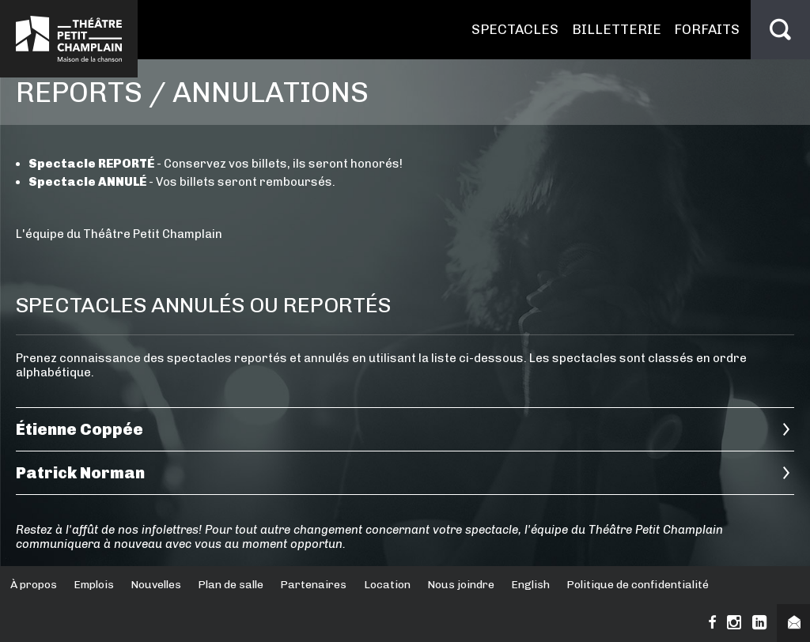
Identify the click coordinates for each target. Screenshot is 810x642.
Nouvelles (156, 584)
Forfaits (707, 29)
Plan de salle (230, 584)
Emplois (94, 584)
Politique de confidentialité (637, 584)
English (530, 584)
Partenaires (313, 584)
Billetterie (616, 29)
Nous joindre (460, 584)
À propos (33, 584)
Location (387, 584)
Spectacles (514, 29)
